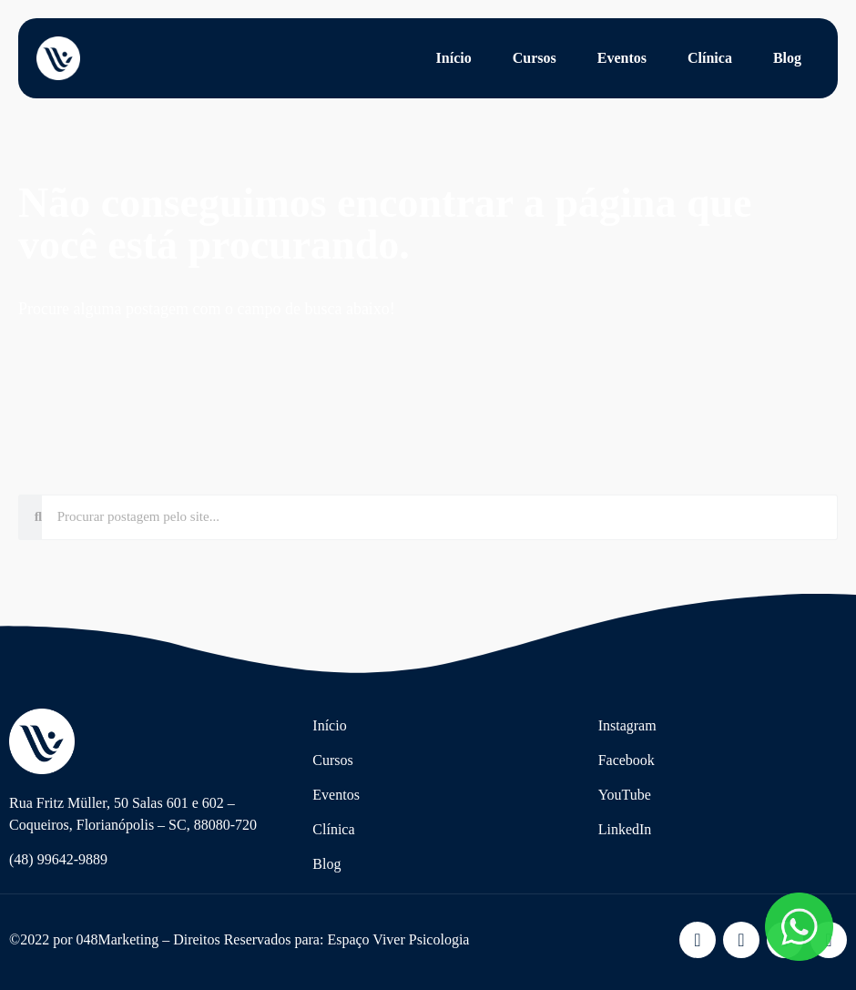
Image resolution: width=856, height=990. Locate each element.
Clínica (710, 58)
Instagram (627, 725)
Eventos (622, 58)
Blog (787, 58)
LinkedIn (625, 829)
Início (454, 58)
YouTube (624, 794)
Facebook (626, 760)
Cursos (534, 58)
